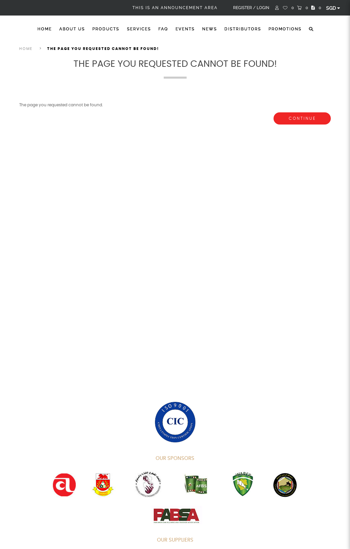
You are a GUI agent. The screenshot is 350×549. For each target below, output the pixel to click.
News (209, 29)
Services (139, 29)
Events (185, 29)
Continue (302, 118)
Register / (244, 7)
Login (263, 7)
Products (105, 29)
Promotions (284, 29)
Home (44, 29)
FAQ (163, 29)
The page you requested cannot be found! (103, 49)
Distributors (242, 29)
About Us (72, 29)
